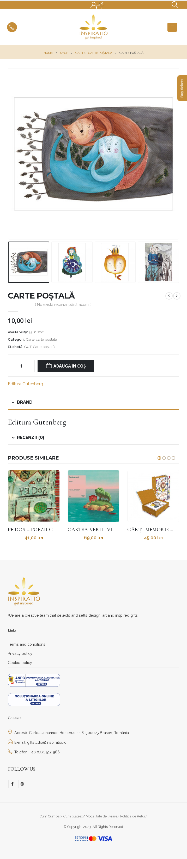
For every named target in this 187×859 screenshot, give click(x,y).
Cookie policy (20, 662)
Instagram (22, 784)
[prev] (169, 296)
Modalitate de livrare (101, 816)
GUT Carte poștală (39, 347)
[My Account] (94, 5)
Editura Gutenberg (25, 383)
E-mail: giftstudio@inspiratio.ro (37, 742)
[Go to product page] (33, 496)
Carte (30, 339)
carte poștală (46, 339)
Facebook (12, 784)
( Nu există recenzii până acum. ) (63, 304)
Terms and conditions (26, 644)
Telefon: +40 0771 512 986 (34, 752)
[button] (175, 4)
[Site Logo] (93, 27)
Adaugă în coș (69, 366)
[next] (176, 296)
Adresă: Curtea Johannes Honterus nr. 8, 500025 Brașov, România (68, 732)
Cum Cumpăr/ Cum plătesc (61, 816)
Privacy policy (20, 653)
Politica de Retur (132, 816)
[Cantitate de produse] (21, 366)
